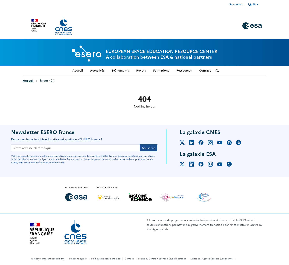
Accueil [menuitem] (77, 70)
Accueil (28, 80)
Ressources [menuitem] (184, 70)
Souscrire (148, 148)
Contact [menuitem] (205, 70)
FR (252, 4)
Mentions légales (78, 258)
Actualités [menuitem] (97, 70)
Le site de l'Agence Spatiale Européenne (211, 258)
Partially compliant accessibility (48, 258)
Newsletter (236, 4)
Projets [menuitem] (141, 70)
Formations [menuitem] (161, 70)
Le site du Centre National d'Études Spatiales (162, 258)
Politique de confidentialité (105, 258)
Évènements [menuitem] (120, 70)
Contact (129, 258)
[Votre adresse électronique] (75, 147)
